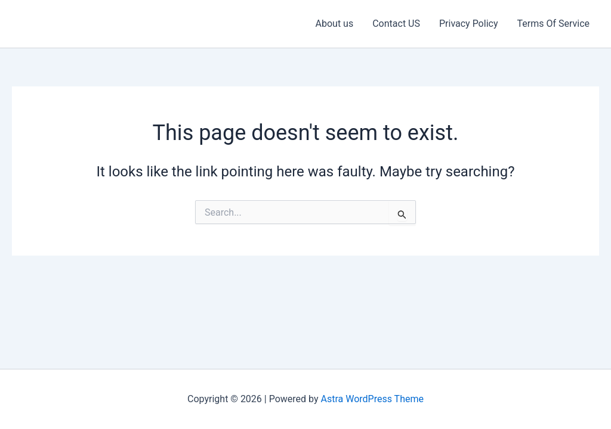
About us (335, 23)
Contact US (396, 23)
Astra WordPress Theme (372, 399)
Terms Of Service (553, 23)
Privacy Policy (468, 23)
